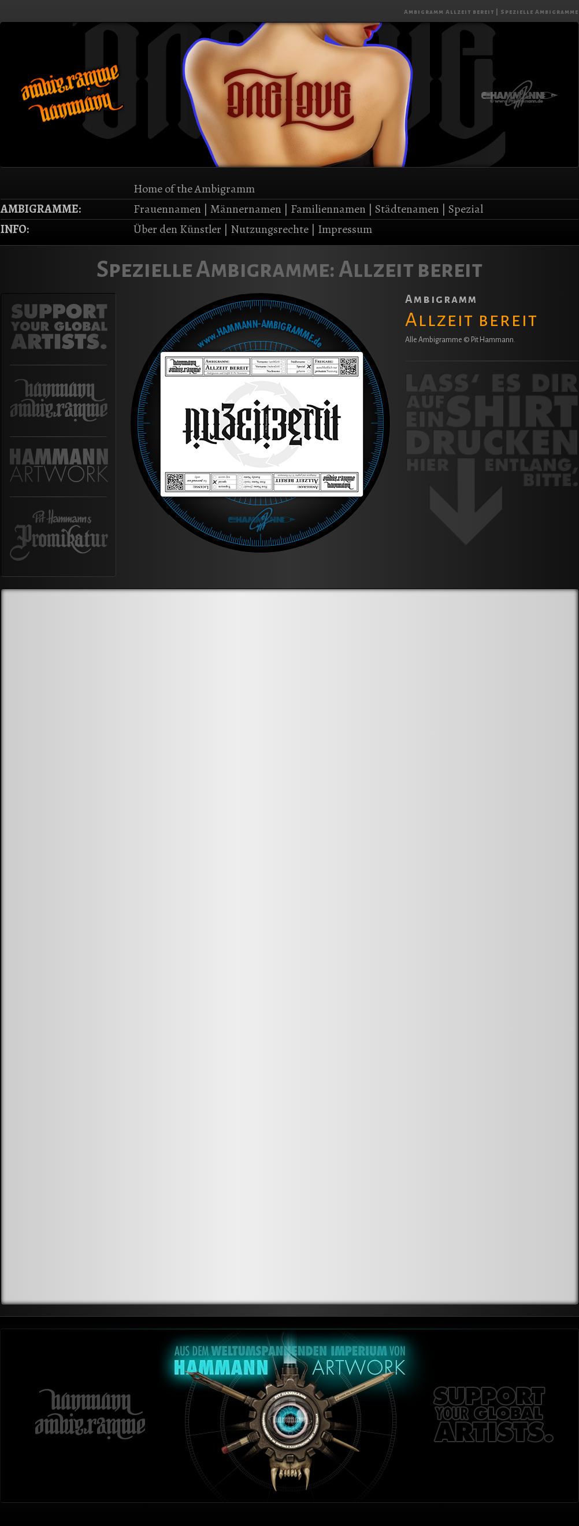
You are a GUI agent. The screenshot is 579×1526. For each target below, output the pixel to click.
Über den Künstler (177, 229)
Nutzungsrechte (270, 229)
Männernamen (245, 209)
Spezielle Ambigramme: (215, 269)
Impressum (345, 229)
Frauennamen (167, 209)
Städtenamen (407, 209)
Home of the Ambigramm (194, 189)
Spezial (465, 209)
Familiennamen (328, 209)
